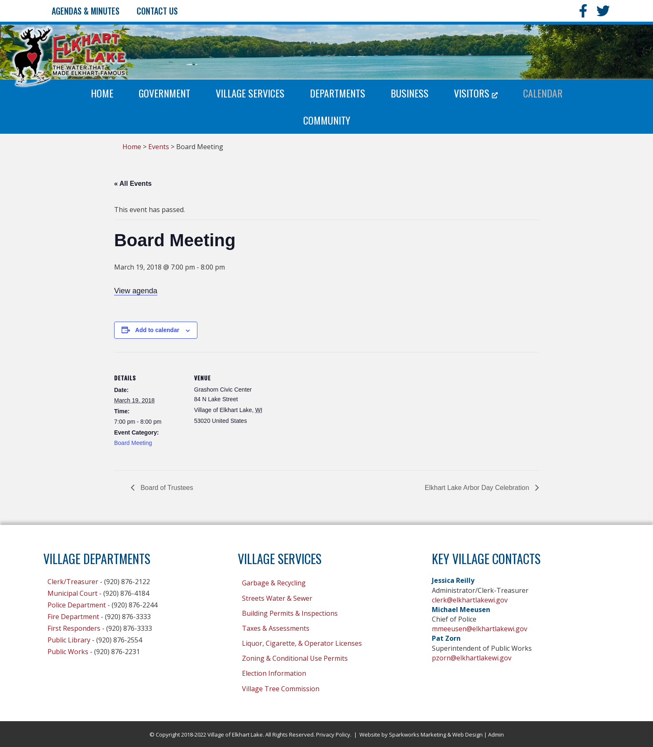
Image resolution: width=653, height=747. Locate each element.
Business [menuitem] (410, 92)
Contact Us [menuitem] (157, 11)
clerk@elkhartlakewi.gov (470, 600)
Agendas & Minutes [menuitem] (86, 11)
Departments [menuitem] (337, 92)
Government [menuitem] (164, 92)
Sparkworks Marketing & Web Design (436, 734)
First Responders (73, 628)
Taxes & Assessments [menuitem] (275, 628)
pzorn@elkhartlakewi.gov (471, 657)
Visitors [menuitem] (476, 92)
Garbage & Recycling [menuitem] (274, 582)
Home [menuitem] (102, 92)
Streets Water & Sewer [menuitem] (277, 598)
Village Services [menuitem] (250, 92)
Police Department (76, 605)
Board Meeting (133, 443)
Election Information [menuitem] (274, 673)
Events (158, 146)
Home (131, 146)
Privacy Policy (333, 734)
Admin (496, 734)
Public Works (67, 651)
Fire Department (73, 616)
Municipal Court (72, 593)
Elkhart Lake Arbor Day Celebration (478, 487)
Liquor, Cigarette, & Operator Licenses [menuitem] (302, 643)
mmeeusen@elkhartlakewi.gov (479, 628)
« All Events (133, 183)
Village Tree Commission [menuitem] (280, 688)
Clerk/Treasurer (72, 581)
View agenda (135, 291)
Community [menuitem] (326, 119)
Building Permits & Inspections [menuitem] (290, 613)
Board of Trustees (166, 487)
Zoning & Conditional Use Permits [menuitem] (295, 658)
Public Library (68, 640)
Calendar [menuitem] (543, 92)
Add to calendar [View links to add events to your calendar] (157, 330)
